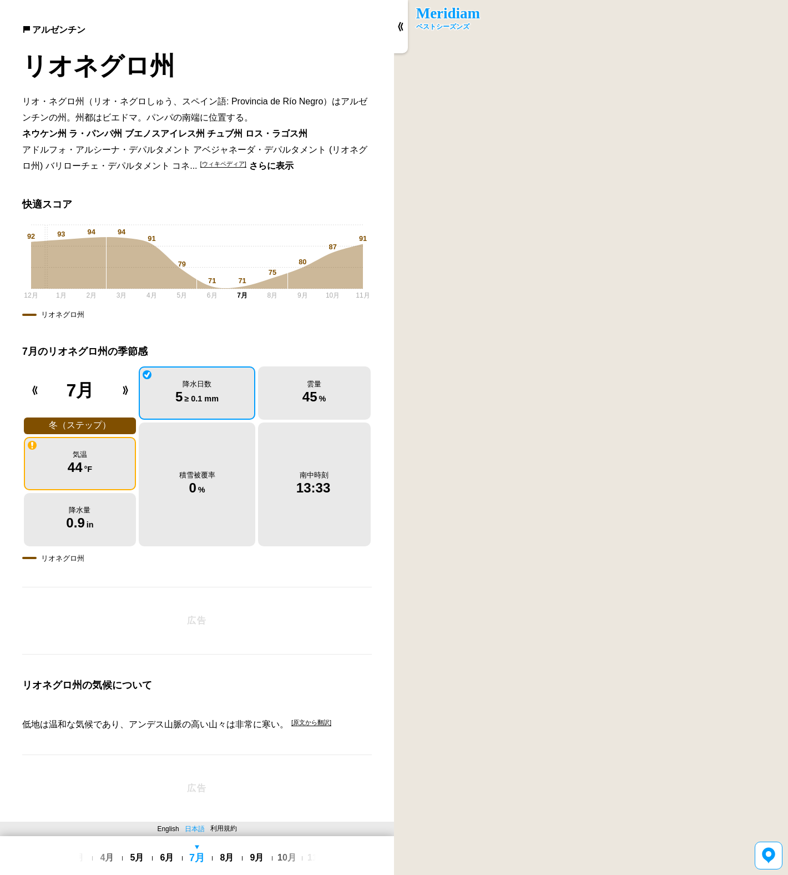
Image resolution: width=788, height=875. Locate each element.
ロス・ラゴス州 (276, 133)
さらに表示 (271, 165)
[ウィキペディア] (223, 163)
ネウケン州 (44, 133)
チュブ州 (225, 133)
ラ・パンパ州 (95, 133)
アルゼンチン (53, 29)
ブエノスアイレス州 (165, 133)
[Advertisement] (197, 620)
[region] (591, 437)
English (168, 829)
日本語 (195, 829)
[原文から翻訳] (311, 722)
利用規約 (223, 828)
